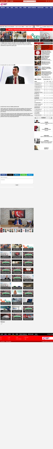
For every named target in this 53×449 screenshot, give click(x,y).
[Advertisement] (26, 16)
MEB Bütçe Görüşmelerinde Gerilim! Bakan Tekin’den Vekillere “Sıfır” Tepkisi (25, 29)
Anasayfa (3, 1)
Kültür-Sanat (41, 7)
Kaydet (17, 184)
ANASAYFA (3, 7)
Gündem (3, 64)
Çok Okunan (39, 43)
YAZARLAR (43, 117)
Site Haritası (2, 341)
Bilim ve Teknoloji (32, 7)
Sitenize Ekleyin (8, 341)
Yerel (20, 7)
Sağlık (46, 7)
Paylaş (3, 174)
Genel (12, 7)
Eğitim (24, 7)
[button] (6, 29)
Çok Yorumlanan (48, 43)
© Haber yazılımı (47, 341)
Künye (7, 1)
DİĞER (51, 7)
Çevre (7, 7)
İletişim (11, 1)
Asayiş (16, 7)
